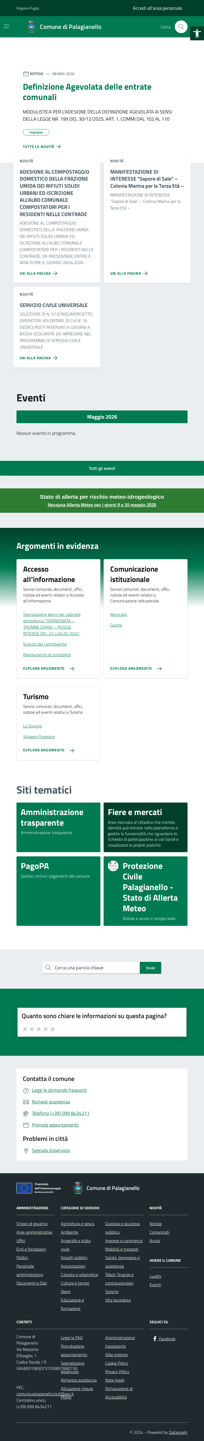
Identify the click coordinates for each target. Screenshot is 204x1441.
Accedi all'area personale (157, 8)
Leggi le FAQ (72, 1337)
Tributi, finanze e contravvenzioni (119, 1278)
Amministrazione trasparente (120, 1341)
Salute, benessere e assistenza (122, 1261)
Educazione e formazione (72, 1304)
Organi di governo (32, 1223)
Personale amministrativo (29, 1270)
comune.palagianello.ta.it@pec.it (45, 1394)
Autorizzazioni (73, 1266)
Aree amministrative (34, 1232)
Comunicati (159, 1232)
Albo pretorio (116, 1354)
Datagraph (178, 1432)
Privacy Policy (117, 1371)
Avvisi (155, 1240)
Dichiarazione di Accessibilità (119, 1392)
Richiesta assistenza (79, 1380)
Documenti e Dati (31, 1283)
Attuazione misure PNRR (77, 1392)
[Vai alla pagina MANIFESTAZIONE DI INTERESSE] (130, 271)
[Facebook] (164, 1338)
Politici (22, 1257)
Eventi (155, 1284)
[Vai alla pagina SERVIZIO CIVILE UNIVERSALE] (39, 356)
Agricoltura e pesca (77, 1223)
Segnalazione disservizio (72, 1367)
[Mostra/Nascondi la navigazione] (6, 26)
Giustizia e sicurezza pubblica (122, 1227)
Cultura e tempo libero (75, 1287)
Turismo (111, 1291)
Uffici (20, 1240)
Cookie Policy (116, 1363)
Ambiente (69, 1232)
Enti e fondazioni (31, 1249)
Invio (150, 968)
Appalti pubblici (74, 1257)
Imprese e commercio (124, 1240)
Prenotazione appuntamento (74, 1350)
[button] (197, 33)
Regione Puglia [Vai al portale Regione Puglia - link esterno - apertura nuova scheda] (27, 8)
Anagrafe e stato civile (76, 1244)
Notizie (156, 1223)
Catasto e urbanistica (79, 1274)
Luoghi (155, 1276)
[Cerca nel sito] (181, 26)
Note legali (114, 1380)
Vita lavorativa (118, 1300)
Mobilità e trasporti (121, 1249)
